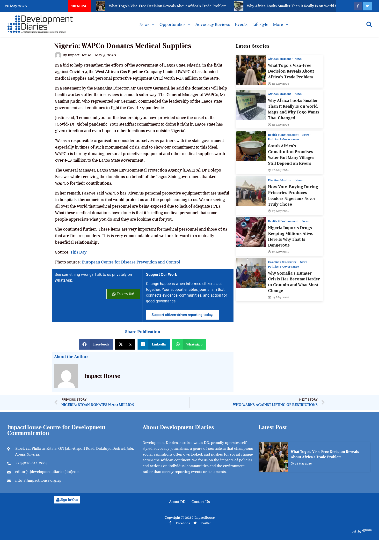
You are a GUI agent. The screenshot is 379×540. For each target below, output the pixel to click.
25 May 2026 (278, 211)
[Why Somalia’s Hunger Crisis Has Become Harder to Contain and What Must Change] (251, 273)
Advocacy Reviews (213, 24)
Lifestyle (260, 24)
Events (241, 24)
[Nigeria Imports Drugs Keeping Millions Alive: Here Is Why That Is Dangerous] (251, 232)
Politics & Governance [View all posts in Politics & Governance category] (283, 139)
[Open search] (369, 24)
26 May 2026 (278, 83)
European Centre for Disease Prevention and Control (131, 262)
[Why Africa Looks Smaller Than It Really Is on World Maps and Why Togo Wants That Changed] (251, 105)
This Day (78, 252)
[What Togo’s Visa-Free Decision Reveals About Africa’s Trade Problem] (251, 70)
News (144, 24)
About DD (177, 502)
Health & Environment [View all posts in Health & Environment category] (283, 135)
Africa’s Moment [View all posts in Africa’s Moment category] (280, 58)
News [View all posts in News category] (298, 58)
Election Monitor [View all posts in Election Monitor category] (280, 180)
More (278, 24)
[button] (96, 344)
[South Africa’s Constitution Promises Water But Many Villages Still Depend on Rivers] (251, 146)
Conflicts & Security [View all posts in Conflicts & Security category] (282, 262)
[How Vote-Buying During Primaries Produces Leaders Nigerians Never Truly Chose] (251, 191)
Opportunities (172, 24)
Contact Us (200, 502)
